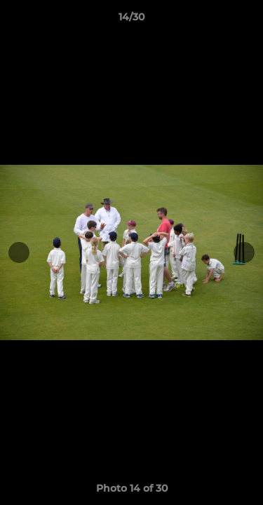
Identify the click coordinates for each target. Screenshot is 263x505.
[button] (246, 20)
